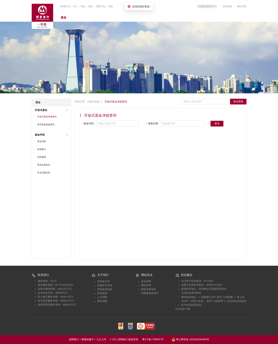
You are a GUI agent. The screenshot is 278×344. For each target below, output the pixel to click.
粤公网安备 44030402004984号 (190, 339)
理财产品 (100, 6)
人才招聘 (102, 297)
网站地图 (102, 301)
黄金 (83, 6)
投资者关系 (103, 281)
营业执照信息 (104, 289)
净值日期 (153, 123)
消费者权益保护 (150, 293)
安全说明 (146, 281)
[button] (51, 110)
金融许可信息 (104, 285)
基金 (90, 6)
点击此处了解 (182, 309)
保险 (110, 6)
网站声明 (146, 285)
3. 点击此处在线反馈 (235, 301)
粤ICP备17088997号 (156, 339)
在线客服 (227, 6)
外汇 (75, 6)
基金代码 (89, 123)
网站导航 (241, 6)
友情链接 (102, 293)
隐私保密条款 (148, 289)
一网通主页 (64, 6)
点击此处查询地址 (191, 293)
